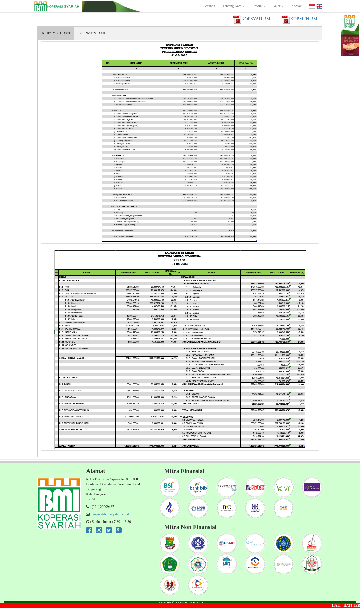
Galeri (278, 6)
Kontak (297, 6)
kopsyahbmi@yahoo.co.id (110, 514)
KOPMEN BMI (92, 33)
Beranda (209, 6)
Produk (258, 6)
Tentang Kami (234, 6)
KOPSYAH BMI (56, 33)
